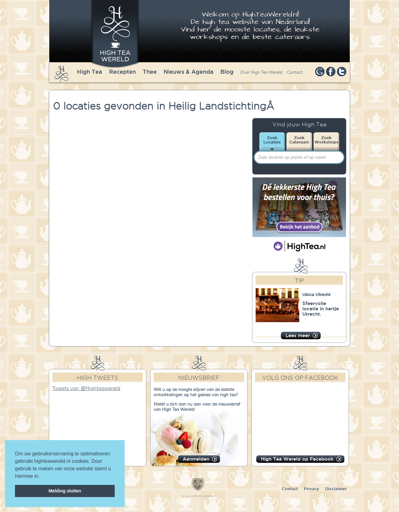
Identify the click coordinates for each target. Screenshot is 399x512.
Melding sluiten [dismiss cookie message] (65, 490)
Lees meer (298, 335)
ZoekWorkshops (327, 139)
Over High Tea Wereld (261, 72)
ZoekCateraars (299, 139)
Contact (295, 72)
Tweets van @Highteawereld (86, 388)
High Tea (89, 71)
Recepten (122, 71)
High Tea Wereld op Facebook (297, 459)
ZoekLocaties (272, 139)
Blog (226, 71)
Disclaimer (336, 488)
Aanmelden (196, 459)
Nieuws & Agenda (189, 71)
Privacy (311, 488)
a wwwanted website (198, 496)
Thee (150, 71)
